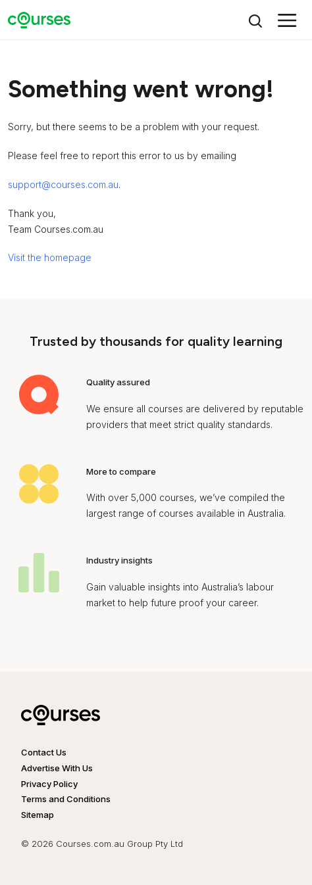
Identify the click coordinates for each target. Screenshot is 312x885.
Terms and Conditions (66, 799)
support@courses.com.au (63, 184)
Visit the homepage (49, 257)
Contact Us (43, 752)
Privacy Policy (49, 783)
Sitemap (37, 814)
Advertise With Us (57, 768)
